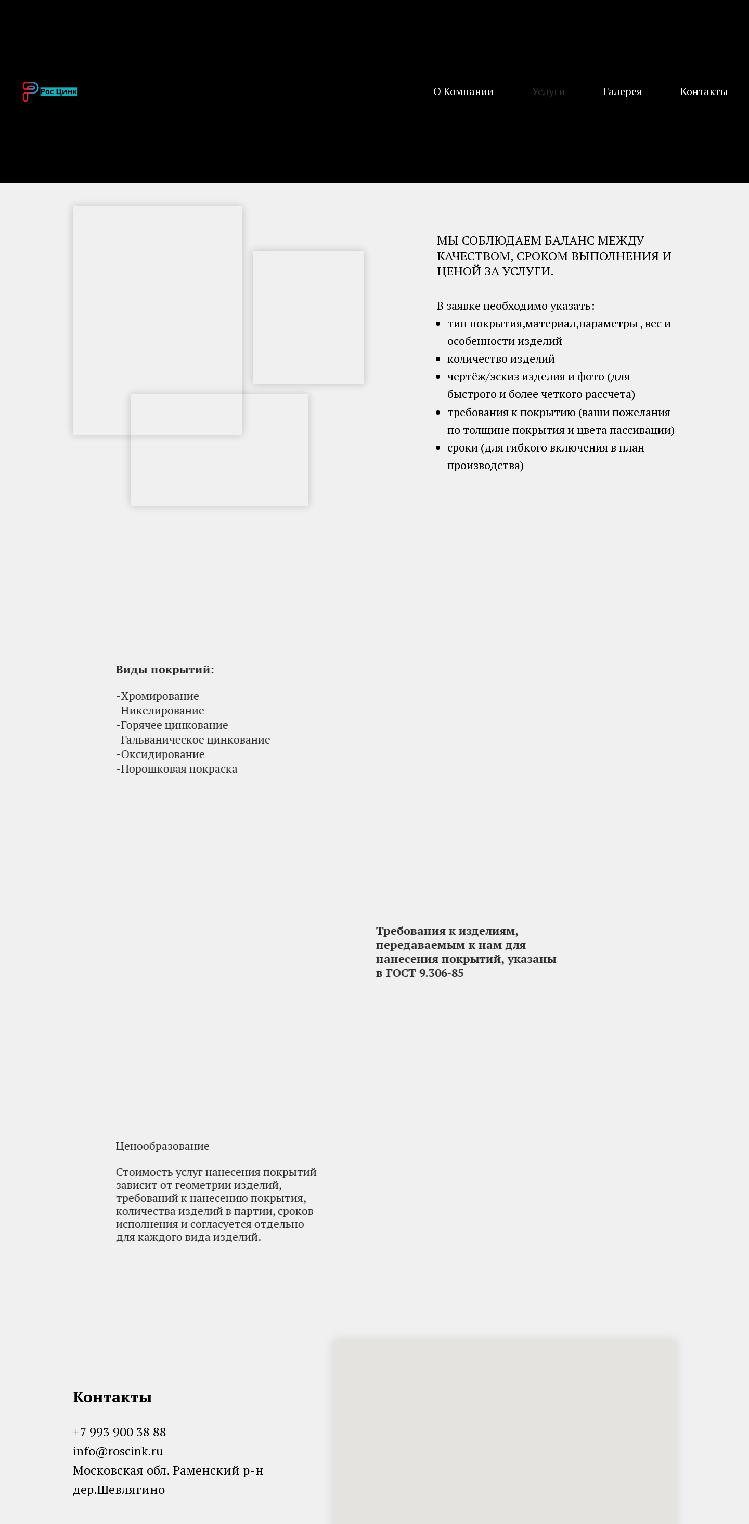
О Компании (463, 91)
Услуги (548, 91)
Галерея (622, 91)
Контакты (704, 91)
